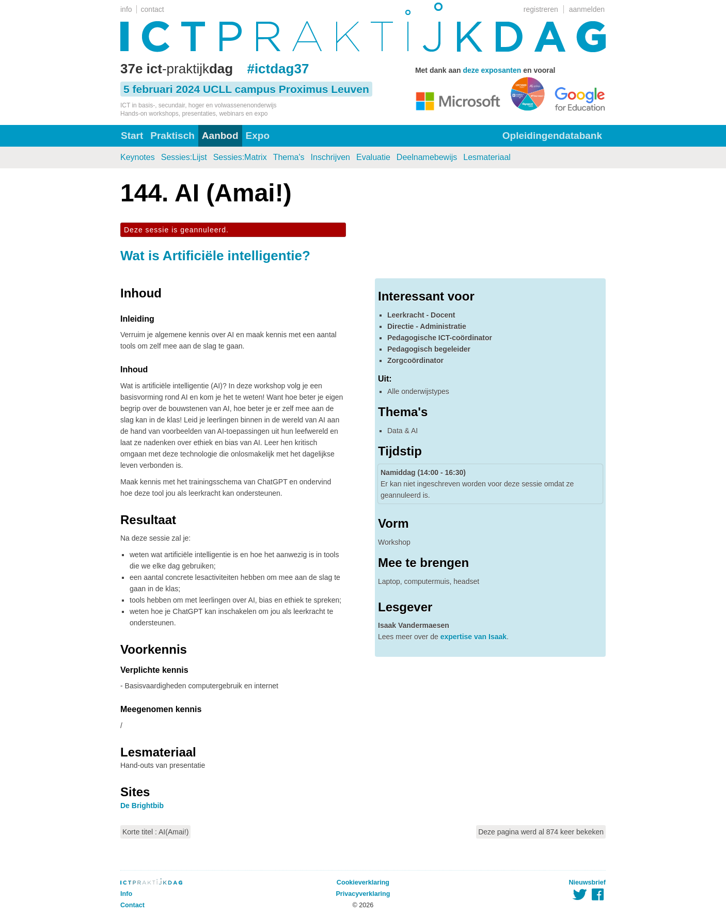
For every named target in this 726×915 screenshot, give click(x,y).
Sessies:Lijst (184, 157)
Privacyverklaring (363, 893)
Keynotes (137, 157)
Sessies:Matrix (240, 157)
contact (152, 9)
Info (126, 893)
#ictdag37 (278, 68)
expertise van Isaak (473, 637)
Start (132, 135)
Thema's (289, 157)
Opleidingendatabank (552, 135)
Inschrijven (330, 157)
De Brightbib (142, 805)
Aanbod (220, 135)
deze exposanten (492, 70)
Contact (132, 905)
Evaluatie (373, 157)
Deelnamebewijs (427, 157)
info (126, 9)
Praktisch (172, 135)
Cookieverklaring (363, 882)
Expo (258, 135)
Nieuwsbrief (587, 882)
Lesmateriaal (487, 157)
